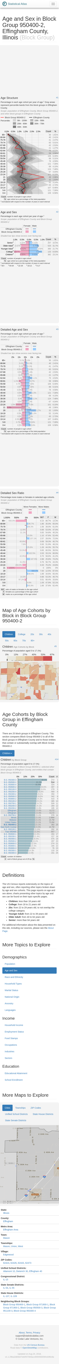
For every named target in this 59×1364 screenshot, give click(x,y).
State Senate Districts (15, 1120)
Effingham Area (10, 1229)
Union (14, 1246)
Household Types (13, 983)
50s (7, 640)
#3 (57, 329)
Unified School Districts (16, 1114)
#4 (57, 493)
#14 (56, 759)
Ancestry (9, 1003)
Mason (6, 1238)
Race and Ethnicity (14, 977)
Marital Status (11, 990)
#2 (57, 212)
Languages (10, 1010)
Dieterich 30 (22, 1271)
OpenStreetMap (29, 1348)
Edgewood (8, 1254)
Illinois (6, 1213)
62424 (6, 1263)
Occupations (11, 1045)
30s (41, 634)
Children (9, 634)
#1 (57, 98)
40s (49, 634)
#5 (55, 646)
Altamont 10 (9, 1271)
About (22, 1332)
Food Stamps (11, 1038)
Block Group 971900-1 (37, 1304)
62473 (28, 1263)
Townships (20, 1108)
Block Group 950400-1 (14, 1304)
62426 (14, 1263)
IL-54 (5, 1288)
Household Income (14, 1025)
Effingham (8, 1221)
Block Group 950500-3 (31, 1307)
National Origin (12, 997)
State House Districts (43, 1114)
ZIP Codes (36, 1108)
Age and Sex (11, 970)
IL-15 (5, 1279)
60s (15, 640)
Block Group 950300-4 (25, 1311)
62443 (21, 1263)
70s (24, 640)
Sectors (8, 1058)
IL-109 (14, 1296)
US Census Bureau (35, 1345)
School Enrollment (14, 1080)
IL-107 (6, 1296)
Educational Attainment (16, 1073)
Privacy (36, 1332)
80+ (33, 640)
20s (32, 634)
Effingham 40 (35, 1271)
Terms (29, 1332)
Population (10, 964)
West (20, 1246)
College (21, 634)
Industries (9, 1051)
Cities (7, 1108)
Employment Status (14, 1031)
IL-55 (11, 1288)
